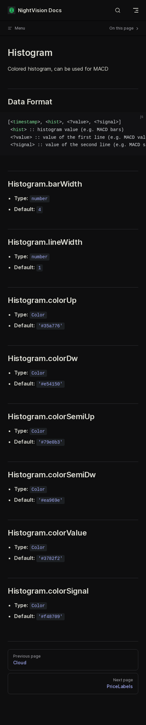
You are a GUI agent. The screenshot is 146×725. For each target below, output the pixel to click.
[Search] (117, 10)
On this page (124, 28)
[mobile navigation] (135, 10)
